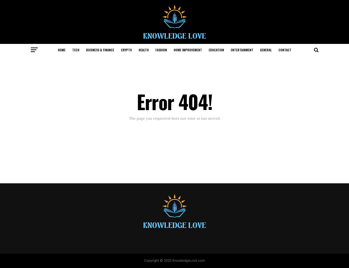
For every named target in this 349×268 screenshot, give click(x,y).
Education (216, 49)
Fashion (161, 49)
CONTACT (284, 49)
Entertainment (242, 49)
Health (144, 49)
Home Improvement (188, 49)
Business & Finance (100, 49)
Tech (75, 49)
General (266, 49)
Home (61, 49)
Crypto (126, 49)
